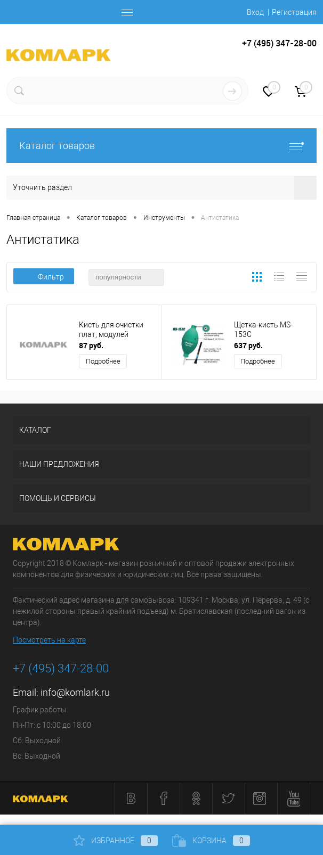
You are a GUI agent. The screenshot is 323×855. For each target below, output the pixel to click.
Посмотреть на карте (49, 640)
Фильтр (43, 277)
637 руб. (248, 345)
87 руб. (91, 345)
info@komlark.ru (75, 692)
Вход (255, 12)
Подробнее (103, 361)
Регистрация (294, 12)
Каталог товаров (161, 145)
